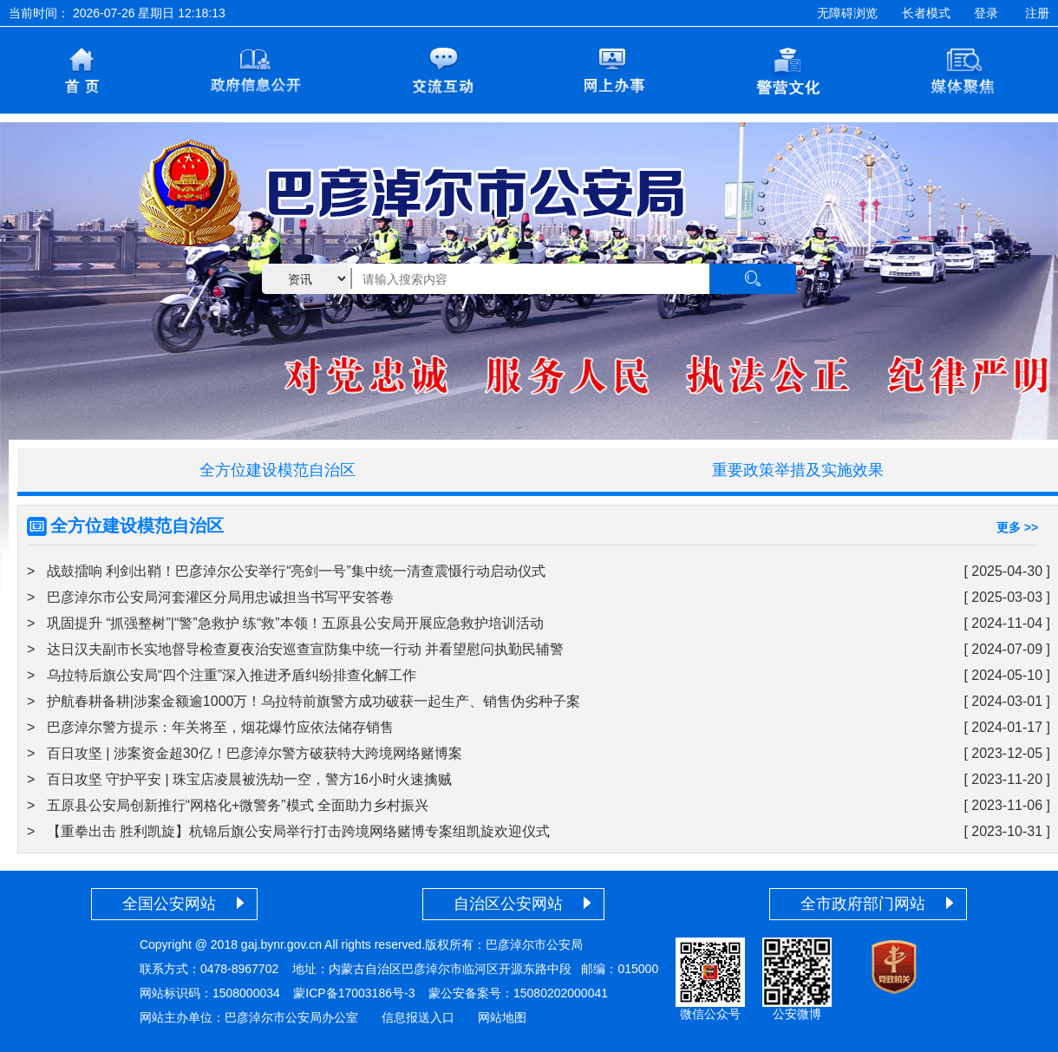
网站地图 (502, 1017)
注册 (1037, 13)
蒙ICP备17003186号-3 (354, 993)
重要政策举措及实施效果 (798, 470)
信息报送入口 (418, 1017)
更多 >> (1017, 527)
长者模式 (926, 13)
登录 (986, 13)
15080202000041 (560, 993)
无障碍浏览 (847, 13)
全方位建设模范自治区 (277, 470)
